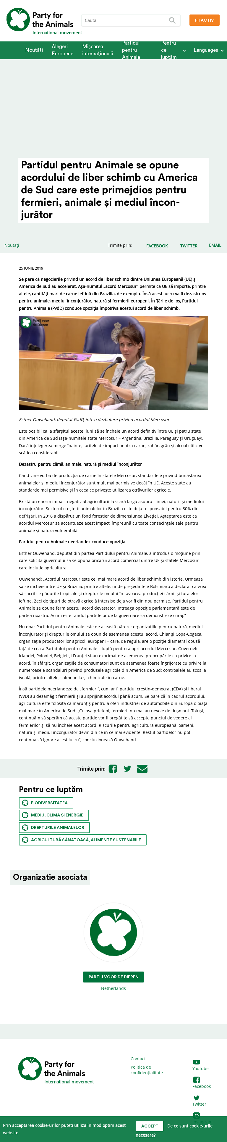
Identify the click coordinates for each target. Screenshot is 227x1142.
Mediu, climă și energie (52, 815)
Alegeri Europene (62, 50)
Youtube (200, 1065)
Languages (206, 50)
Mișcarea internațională (97, 50)
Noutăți (34, 50)
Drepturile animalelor (53, 827)
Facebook (201, 1083)
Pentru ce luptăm (169, 50)
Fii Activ (204, 20)
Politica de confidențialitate (147, 1070)
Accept (149, 1126)
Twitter (199, 1101)
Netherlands (113, 947)
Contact (138, 1059)
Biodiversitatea (45, 803)
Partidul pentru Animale (131, 50)
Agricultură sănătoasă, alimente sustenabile (81, 840)
